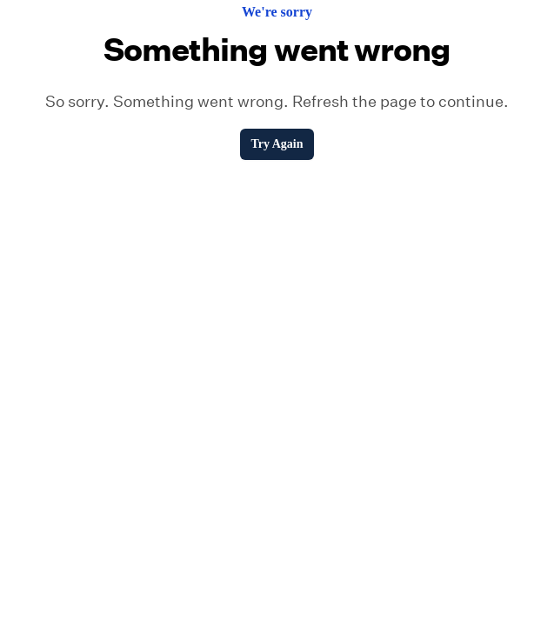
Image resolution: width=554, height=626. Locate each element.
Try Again (276, 143)
